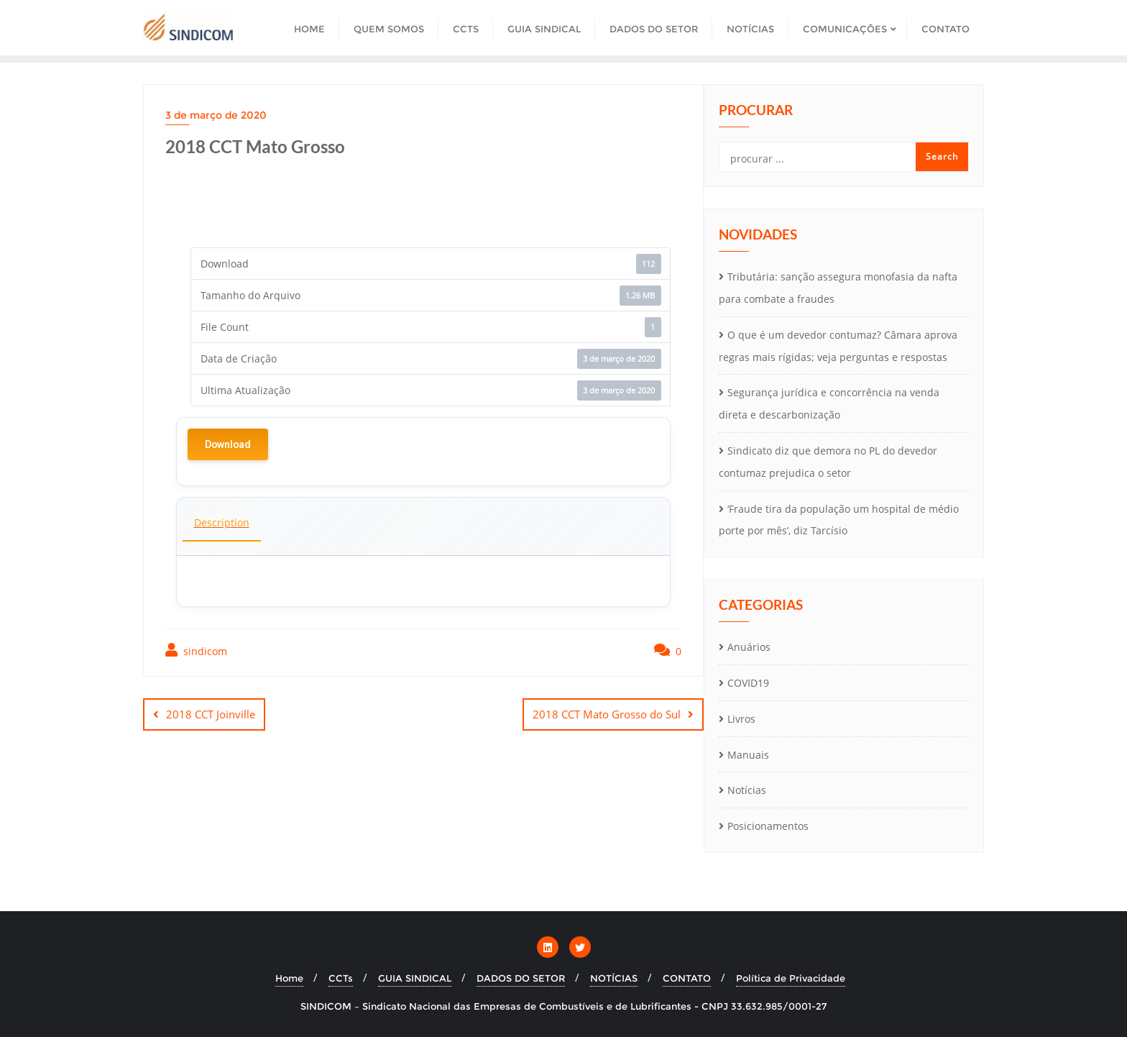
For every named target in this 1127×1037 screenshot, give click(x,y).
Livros (741, 719)
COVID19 (748, 683)
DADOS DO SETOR (521, 978)
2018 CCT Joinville (210, 714)
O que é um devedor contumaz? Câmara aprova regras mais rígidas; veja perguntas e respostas (838, 346)
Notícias (746, 790)
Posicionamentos (768, 826)
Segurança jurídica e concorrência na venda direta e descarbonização (829, 403)
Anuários (748, 647)
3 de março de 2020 (216, 115)
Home (289, 978)
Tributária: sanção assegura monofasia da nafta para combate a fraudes (838, 288)
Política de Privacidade (790, 978)
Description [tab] (221, 522)
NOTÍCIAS (614, 978)
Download (228, 444)
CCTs (340, 978)
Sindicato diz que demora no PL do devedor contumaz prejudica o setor (828, 462)
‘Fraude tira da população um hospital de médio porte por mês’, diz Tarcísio (839, 520)
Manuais (748, 755)
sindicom (196, 650)
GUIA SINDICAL (414, 978)
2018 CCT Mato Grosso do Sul (607, 714)
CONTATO (687, 978)
